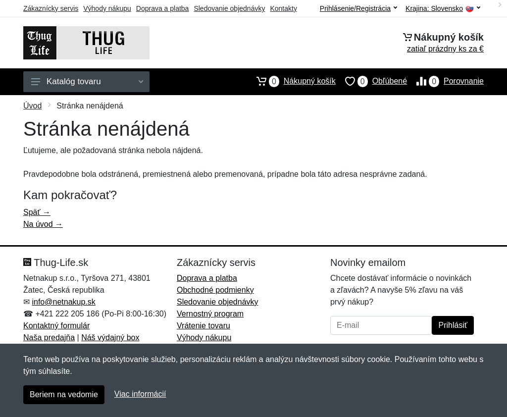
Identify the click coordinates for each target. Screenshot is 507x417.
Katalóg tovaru (87, 81)
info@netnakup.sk (63, 302)
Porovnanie (445, 81)
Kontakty (283, 8)
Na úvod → (43, 224)
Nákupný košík (291, 81)
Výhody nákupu (107, 8)
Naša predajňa (49, 337)
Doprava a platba (162, 8)
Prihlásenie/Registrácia (358, 8)
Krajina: (443, 8)
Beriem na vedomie (64, 394)
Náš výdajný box (110, 337)
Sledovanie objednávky (229, 8)
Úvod (32, 106)
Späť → (37, 212)
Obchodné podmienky (215, 290)
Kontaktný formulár (56, 325)
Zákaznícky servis (50, 8)
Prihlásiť (452, 325)
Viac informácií (140, 394)
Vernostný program (210, 314)
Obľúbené (371, 81)
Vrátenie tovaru (203, 325)
